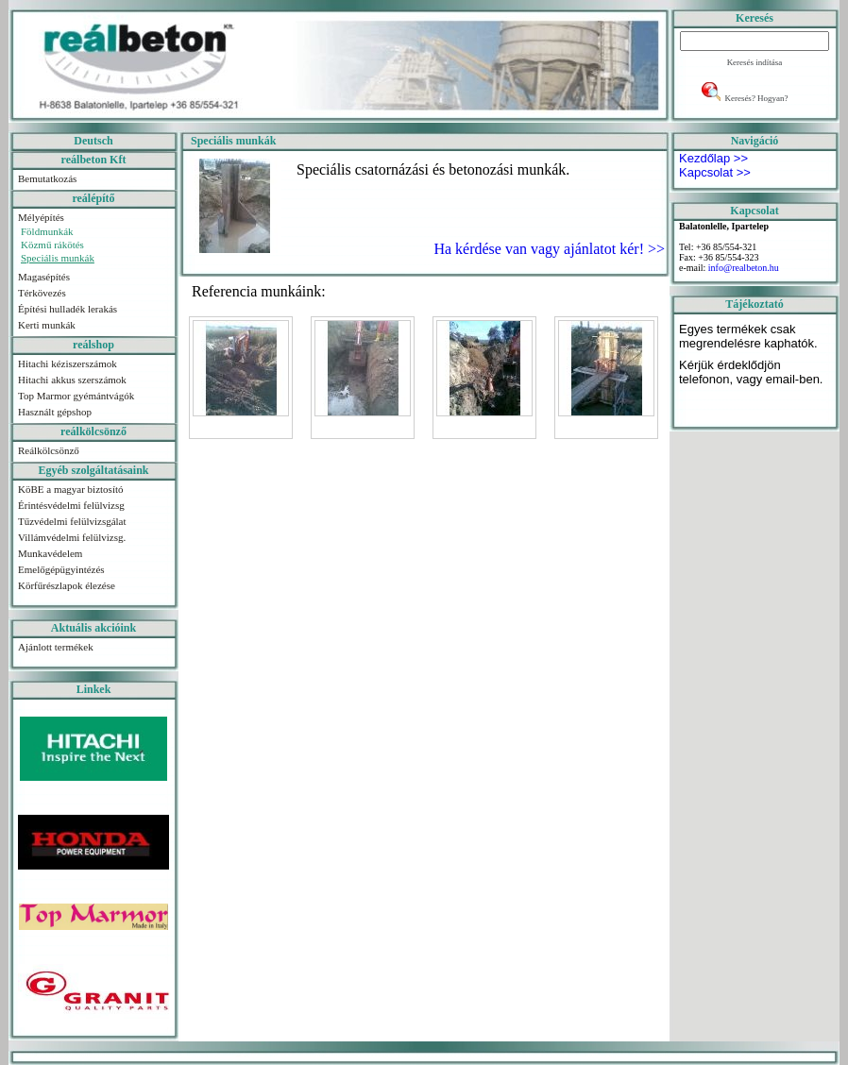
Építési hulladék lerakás (67, 308)
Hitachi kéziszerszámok (67, 363)
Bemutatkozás (47, 178)
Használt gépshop (55, 411)
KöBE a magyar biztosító (71, 489)
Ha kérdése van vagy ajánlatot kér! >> (549, 249)
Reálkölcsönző (48, 450)
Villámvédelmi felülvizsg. (72, 537)
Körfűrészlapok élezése (66, 585)
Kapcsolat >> (715, 172)
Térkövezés (42, 292)
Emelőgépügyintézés (61, 569)
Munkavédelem (50, 553)
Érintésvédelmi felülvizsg (71, 505)
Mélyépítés (41, 217)
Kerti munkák (47, 324)
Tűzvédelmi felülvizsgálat (72, 521)
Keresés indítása (755, 62)
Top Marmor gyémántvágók (76, 395)
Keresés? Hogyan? (756, 98)
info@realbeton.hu (743, 267)
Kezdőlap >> (713, 158)
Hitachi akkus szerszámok (72, 379)
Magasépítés (44, 276)
